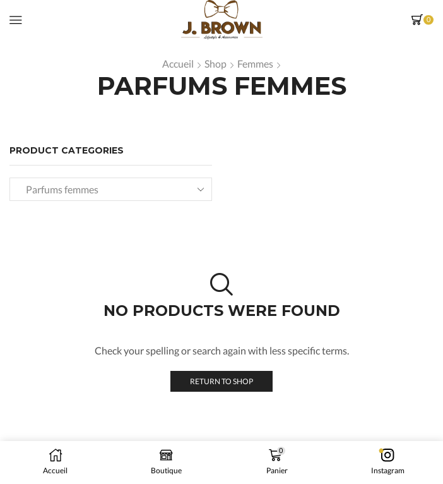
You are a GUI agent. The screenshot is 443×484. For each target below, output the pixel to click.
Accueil (178, 63)
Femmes (255, 63)
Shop (215, 63)
